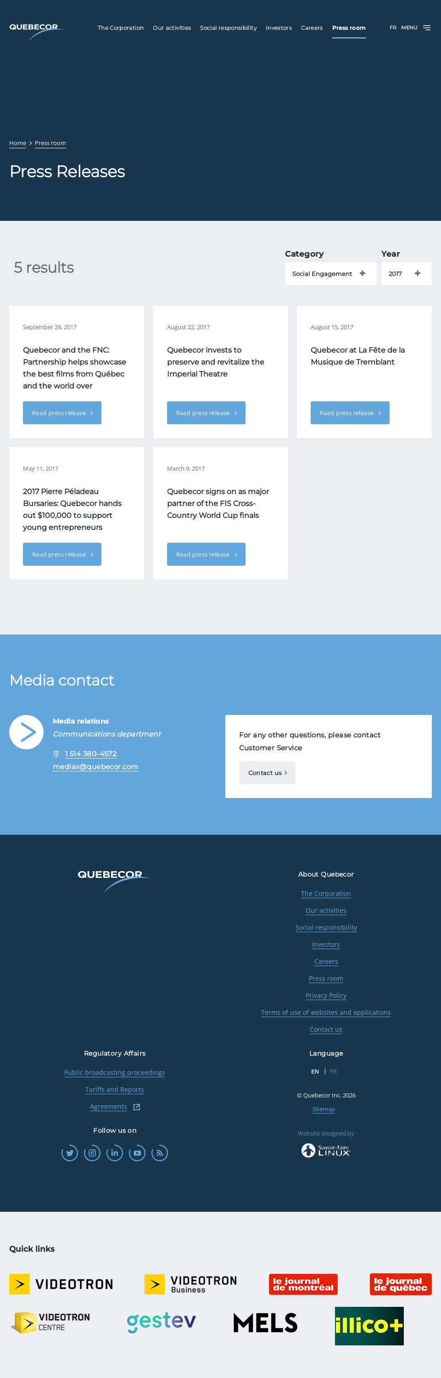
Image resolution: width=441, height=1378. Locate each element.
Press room (326, 978)
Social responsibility (326, 927)
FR (393, 27)
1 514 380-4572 (91, 753)
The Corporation (326, 893)
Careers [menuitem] (312, 27)
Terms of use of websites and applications (326, 1012)
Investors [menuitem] (279, 27)
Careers (326, 961)
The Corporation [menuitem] (121, 27)
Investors (326, 944)
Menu (416, 27)
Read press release (59, 413)
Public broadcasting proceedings (114, 1072)
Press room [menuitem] (349, 27)
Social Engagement (322, 273)
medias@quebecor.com (96, 766)
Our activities (326, 910)
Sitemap (324, 1109)
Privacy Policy (326, 995)
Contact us (265, 772)
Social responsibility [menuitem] (228, 27)
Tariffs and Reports (114, 1089)
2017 (395, 273)
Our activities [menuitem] (172, 27)
